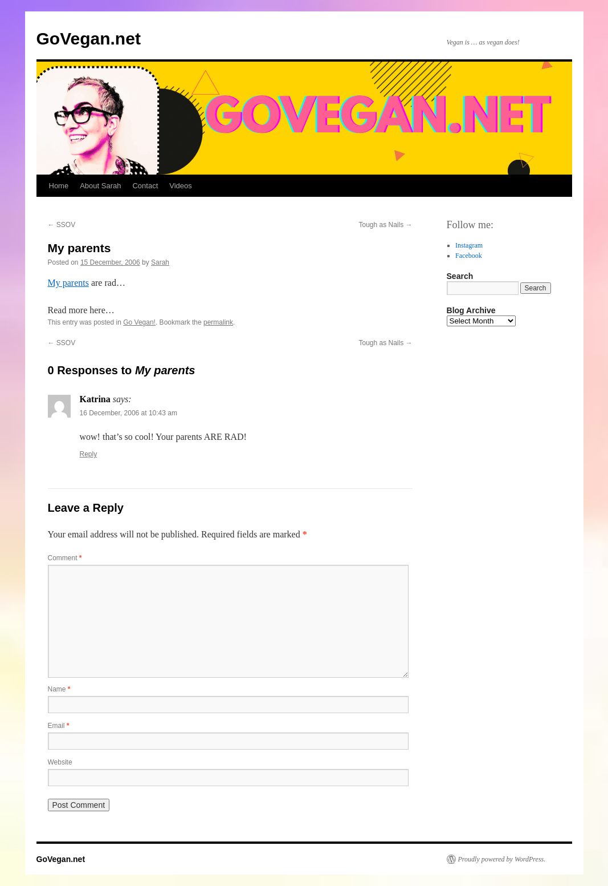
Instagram (469, 245)
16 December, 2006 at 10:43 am (128, 413)
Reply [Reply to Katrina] (88, 454)
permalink (218, 322)
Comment (65, 558)
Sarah (160, 262)
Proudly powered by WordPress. (502, 859)
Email (59, 726)
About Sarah (100, 185)
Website (60, 762)
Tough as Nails (385, 225)
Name (59, 689)
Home (59, 185)
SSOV (62, 225)
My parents (68, 283)
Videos (180, 185)
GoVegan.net (88, 38)
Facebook (468, 256)
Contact (145, 185)
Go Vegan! (139, 322)
